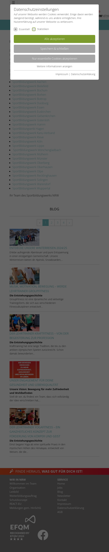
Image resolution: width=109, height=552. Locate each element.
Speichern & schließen (54, 49)
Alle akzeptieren (54, 39)
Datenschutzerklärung (83, 74)
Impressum (62, 74)
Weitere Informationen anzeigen (54, 66)
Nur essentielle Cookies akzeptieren (54, 59)
